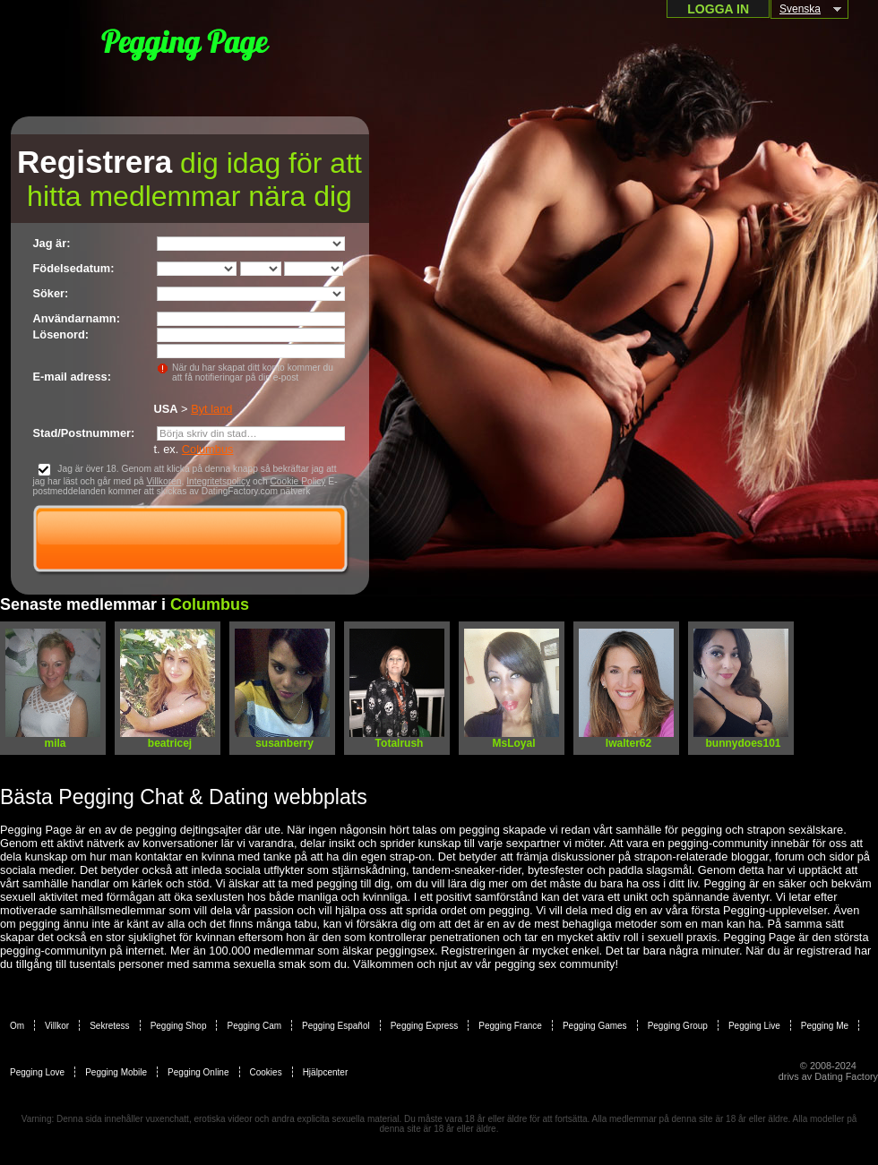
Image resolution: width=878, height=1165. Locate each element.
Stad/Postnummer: (84, 433)
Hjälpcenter (326, 1072)
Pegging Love (37, 1072)
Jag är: (52, 243)
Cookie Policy (297, 481)
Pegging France (510, 1026)
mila (54, 743)
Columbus (208, 449)
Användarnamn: (76, 318)
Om (17, 1026)
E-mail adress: (72, 376)
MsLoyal (513, 743)
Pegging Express (425, 1026)
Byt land (211, 408)
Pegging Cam (254, 1026)
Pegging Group (678, 1026)
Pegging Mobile (116, 1072)
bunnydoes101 (742, 743)
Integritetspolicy (218, 481)
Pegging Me (824, 1026)
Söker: (51, 293)
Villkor (57, 1026)
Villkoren (163, 481)
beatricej (170, 743)
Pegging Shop (179, 1026)
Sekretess (109, 1026)
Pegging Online (198, 1072)
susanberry (284, 743)
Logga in (718, 9)
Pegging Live (754, 1026)
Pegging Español (336, 1026)
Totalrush (399, 743)
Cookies (266, 1072)
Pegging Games (595, 1026)
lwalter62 (628, 743)
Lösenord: (61, 334)
